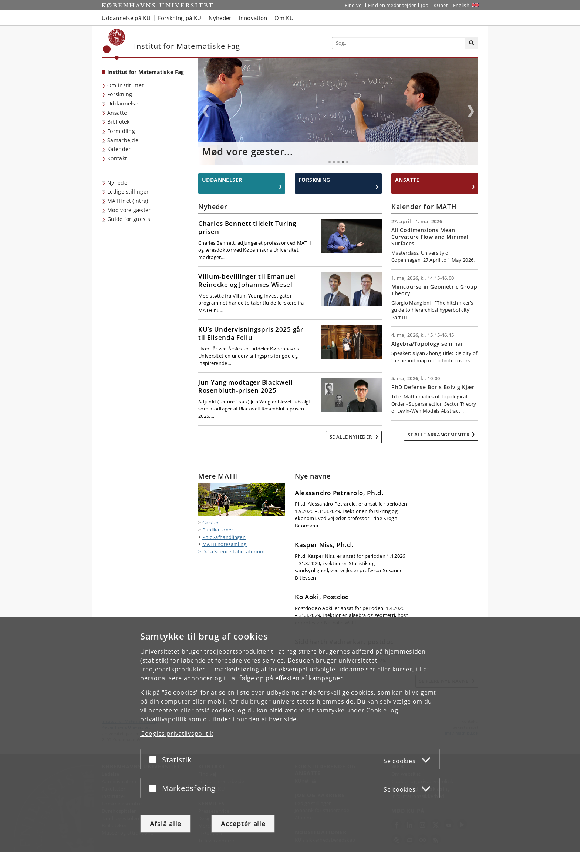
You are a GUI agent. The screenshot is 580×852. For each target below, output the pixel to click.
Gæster (210, 522)
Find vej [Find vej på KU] (353, 5)
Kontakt (117, 158)
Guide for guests (128, 218)
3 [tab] (338, 162)
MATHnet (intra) (127, 200)
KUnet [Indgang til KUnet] (441, 5)
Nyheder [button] (220, 17)
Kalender (119, 148)
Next (470, 111)
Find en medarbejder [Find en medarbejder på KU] (392, 5)
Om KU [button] (284, 17)
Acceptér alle (243, 823)
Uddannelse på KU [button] (126, 17)
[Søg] (471, 43)
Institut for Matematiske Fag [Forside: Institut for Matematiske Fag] (145, 72)
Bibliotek (118, 121)
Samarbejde (122, 140)
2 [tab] (334, 162)
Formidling (121, 130)
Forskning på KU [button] (180, 17)
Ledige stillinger (128, 191)
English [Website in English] (461, 5)
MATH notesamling (224, 544)
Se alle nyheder (351, 436)
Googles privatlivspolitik (176, 733)
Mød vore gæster (129, 210)
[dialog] (290, 734)
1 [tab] (329, 162)
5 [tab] (347, 162)
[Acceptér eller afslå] (154, 759)
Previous (205, 111)
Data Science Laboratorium (233, 551)
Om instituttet (125, 85)
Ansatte (117, 112)
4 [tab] (343, 162)
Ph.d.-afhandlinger (224, 537)
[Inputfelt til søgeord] (399, 43)
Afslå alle (165, 823)
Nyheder (118, 182)
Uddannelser (124, 103)
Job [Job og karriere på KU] (424, 5)
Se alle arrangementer (438, 434)
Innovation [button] (253, 17)
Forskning (119, 94)
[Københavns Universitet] (114, 44)
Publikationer (217, 529)
